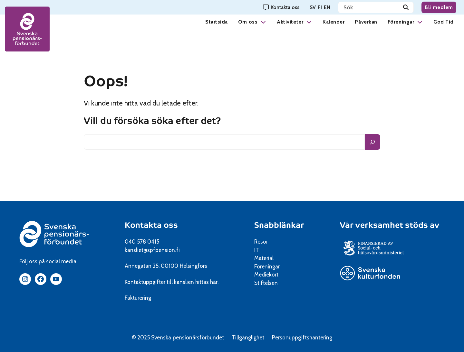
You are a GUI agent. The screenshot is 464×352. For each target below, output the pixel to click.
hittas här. (206, 282)
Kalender (333, 22)
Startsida (216, 22)
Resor (261, 241)
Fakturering (138, 298)
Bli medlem (439, 7)
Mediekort (274, 274)
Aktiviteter (290, 22)
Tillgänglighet (248, 337)
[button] (263, 22)
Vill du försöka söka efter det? (152, 121)
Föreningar (401, 22)
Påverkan (366, 22)
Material (264, 258)
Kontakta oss (151, 225)
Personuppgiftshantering (302, 337)
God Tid (443, 22)
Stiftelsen (268, 283)
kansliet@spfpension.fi (152, 250)
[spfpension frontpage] (27, 29)
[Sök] (406, 7)
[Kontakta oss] (281, 7)
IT (256, 250)
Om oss (247, 22)
